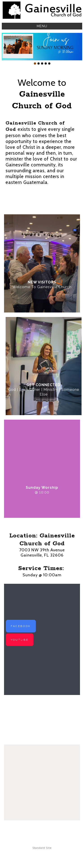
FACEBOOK (21, 626)
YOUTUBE (19, 639)
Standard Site (42, 847)
